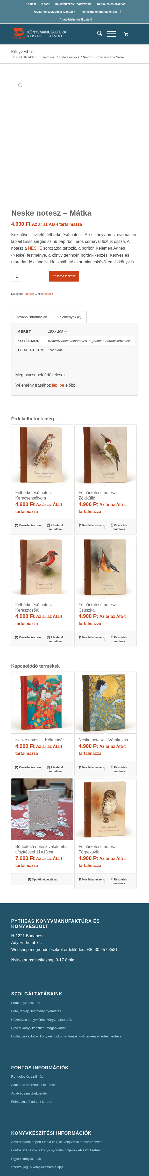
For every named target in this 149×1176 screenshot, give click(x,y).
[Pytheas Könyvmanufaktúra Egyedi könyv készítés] (61, 34)
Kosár (45, 3)
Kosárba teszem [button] (28, 495)
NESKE (35, 217)
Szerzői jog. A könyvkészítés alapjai (37, 1136)
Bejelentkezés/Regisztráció (73, 3)
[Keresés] (97, 34)
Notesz (29, 263)
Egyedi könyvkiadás (26, 1128)
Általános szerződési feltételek (54, 11)
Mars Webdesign (106, 1168)
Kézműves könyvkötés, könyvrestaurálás (41, 989)
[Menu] (109, 34)
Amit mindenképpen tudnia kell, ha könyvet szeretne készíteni (57, 1111)
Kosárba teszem (64, 245)
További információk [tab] (32, 286)
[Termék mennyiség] (16, 245)
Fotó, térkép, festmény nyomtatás (36, 980)
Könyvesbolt (22, 52)
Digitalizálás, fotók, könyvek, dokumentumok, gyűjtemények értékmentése (66, 1006)
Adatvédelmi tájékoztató (76, 19)
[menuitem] (31, 4)
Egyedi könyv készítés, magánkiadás (38, 997)
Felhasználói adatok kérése (99, 11)
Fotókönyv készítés (25, 972)
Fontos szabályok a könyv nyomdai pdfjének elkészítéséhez (56, 1120)
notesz (49, 263)
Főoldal (31, 3)
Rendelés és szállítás (111, 3)
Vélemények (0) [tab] (69, 286)
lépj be (58, 354)
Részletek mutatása (55, 496)
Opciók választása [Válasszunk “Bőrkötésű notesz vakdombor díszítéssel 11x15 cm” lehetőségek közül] (42, 849)
